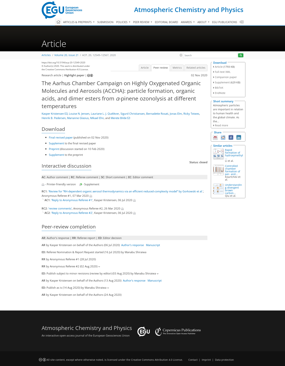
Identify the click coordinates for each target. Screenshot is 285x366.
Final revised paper (61, 137)
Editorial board (166, 22)
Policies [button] (122, 22)
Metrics (177, 67)
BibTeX (219, 87)
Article (145, 67)
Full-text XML (222, 72)
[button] (181, 55)
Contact (193, 359)
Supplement (56, 143)
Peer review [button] (141, 22)
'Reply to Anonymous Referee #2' (72, 213)
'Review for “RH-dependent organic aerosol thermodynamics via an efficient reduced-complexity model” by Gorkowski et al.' (125, 191)
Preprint (54, 149)
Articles (46, 55)
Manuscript (153, 245)
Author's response (132, 245)
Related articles (195, 67)
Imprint (206, 359)
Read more (221, 125)
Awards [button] (186, 22)
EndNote (220, 93)
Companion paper (226, 77)
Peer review (160, 67)
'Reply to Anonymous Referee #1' (72, 200)
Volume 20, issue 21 (66, 55)
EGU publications (224, 22)
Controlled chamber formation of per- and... (232, 170)
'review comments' (60, 208)
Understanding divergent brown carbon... (233, 189)
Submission (105, 22)
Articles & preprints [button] (77, 22)
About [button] (202, 22)
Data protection (224, 359)
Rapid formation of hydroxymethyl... (234, 154)
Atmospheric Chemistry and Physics (188, 9)
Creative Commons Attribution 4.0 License (156, 359)
